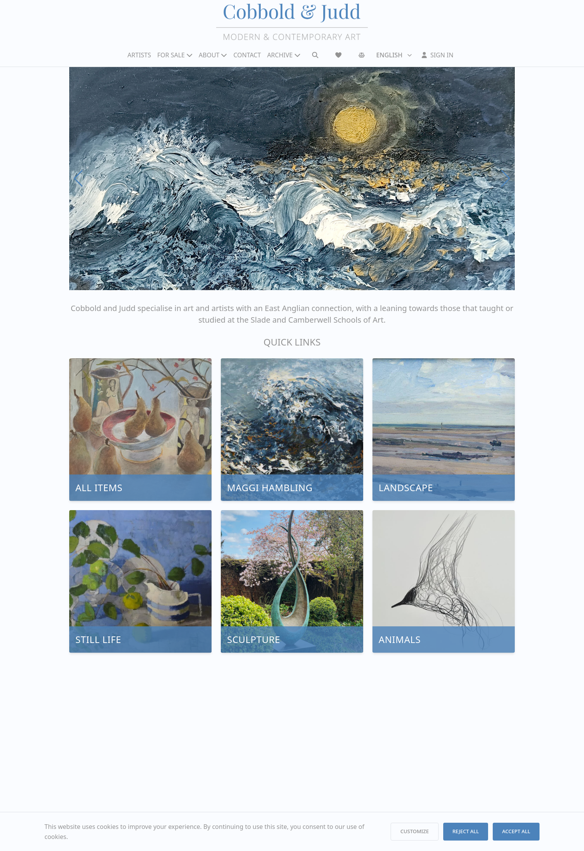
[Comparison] (361, 55)
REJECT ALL (466, 831)
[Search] (315, 55)
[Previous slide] (78, 178)
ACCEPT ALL (516, 831)
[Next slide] (505, 178)
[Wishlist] (338, 55)
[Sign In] (437, 55)
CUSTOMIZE (414, 831)
